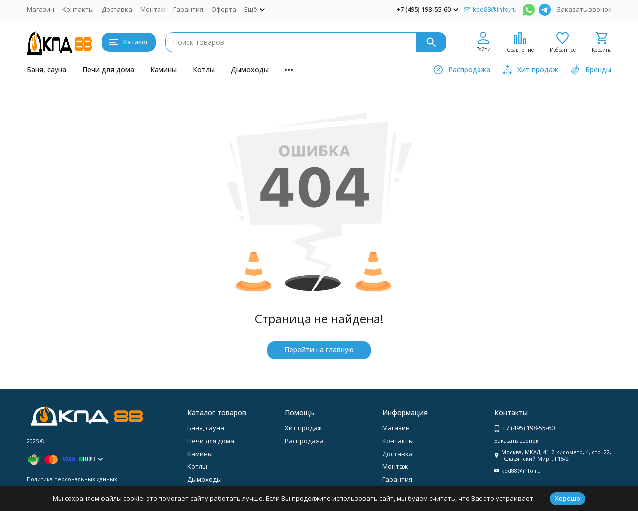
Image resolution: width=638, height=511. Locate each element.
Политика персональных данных (72, 479)
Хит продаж (303, 427)
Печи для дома (108, 69)
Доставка (117, 9)
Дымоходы (250, 69)
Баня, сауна (46, 69)
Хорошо (567, 498)
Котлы (204, 69)
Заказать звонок (584, 9)
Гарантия (188, 9)
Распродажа (304, 440)
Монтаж (152, 9)
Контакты (78, 9)
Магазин (40, 9)
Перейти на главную (319, 349)
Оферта (223, 9)
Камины (163, 69)
